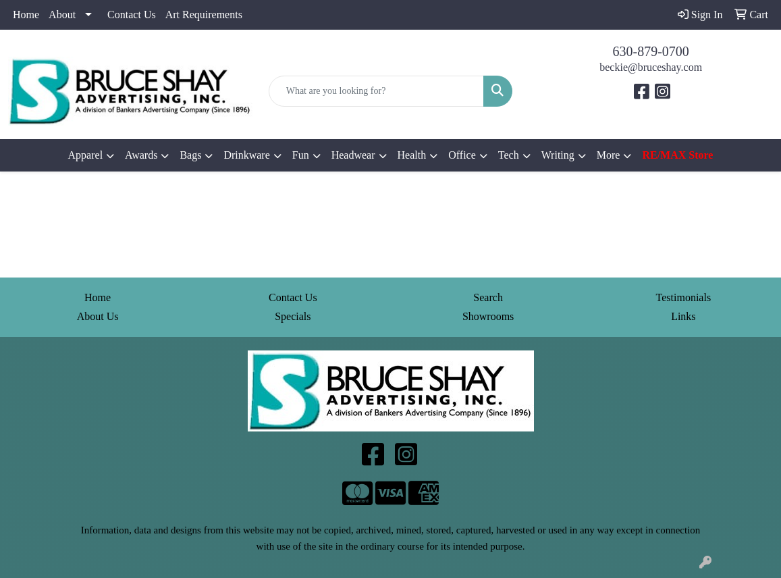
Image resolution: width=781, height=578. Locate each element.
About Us (98, 316)
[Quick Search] (377, 91)
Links (683, 316)
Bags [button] (190, 155)
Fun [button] (300, 155)
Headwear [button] (353, 155)
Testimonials (683, 297)
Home (26, 14)
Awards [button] (141, 155)
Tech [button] (508, 155)
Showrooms (488, 316)
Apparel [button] (85, 155)
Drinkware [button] (246, 155)
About (62, 14)
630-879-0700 (651, 51)
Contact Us (131, 14)
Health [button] (412, 155)
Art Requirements (203, 14)
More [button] (608, 155)
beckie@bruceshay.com (650, 67)
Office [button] (462, 155)
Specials (293, 316)
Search (488, 297)
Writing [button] (557, 155)
